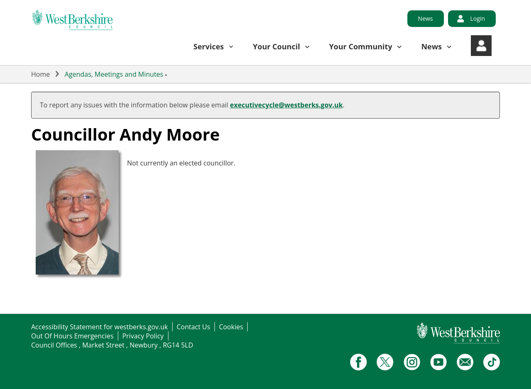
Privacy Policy (143, 335)
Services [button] (208, 46)
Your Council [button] (276, 46)
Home (40, 74)
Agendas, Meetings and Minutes (114, 74)
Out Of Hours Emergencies (72, 335)
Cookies (231, 326)
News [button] (431, 46)
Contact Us (193, 326)
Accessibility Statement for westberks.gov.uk (99, 326)
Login (477, 18)
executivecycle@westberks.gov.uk (286, 104)
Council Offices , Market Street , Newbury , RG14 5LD (112, 345)
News (425, 18)
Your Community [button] (360, 46)
